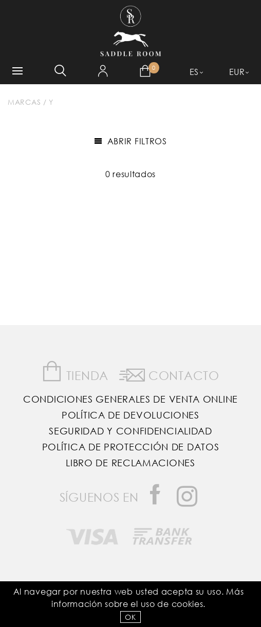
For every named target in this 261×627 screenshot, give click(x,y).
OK (130, 617)
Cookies (187, 603)
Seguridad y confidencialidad (130, 430)
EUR (237, 71)
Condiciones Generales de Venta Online (130, 399)
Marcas (24, 102)
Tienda (75, 371)
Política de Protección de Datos (130, 446)
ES (194, 71)
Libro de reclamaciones (130, 462)
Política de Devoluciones (130, 415)
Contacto (169, 373)
